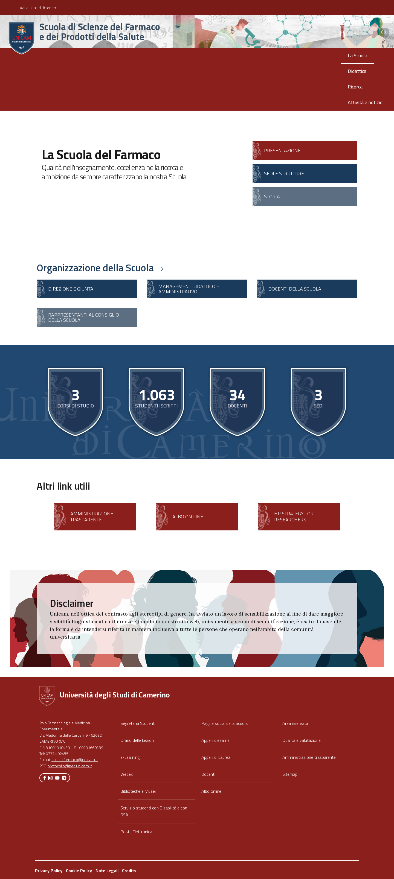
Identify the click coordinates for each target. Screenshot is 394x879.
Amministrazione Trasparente (91, 516)
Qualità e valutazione (301, 740)
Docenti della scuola (294, 288)
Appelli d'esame (215, 740)
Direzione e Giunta (70, 288)
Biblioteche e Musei (138, 791)
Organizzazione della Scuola (101, 267)
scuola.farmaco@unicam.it (74, 760)
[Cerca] (380, 32)
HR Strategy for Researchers (294, 516)
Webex (126, 774)
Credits (129, 870)
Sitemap (289, 774)
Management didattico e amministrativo (188, 289)
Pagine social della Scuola (224, 723)
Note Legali (106, 870)
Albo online (211, 791)
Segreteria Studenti (137, 723)
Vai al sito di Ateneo (38, 7)
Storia (272, 196)
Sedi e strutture (284, 173)
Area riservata (295, 723)
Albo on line (187, 516)
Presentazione (282, 150)
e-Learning (130, 757)
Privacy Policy (48, 870)
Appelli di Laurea (215, 757)
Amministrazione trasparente (309, 757)
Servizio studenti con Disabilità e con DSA (153, 811)
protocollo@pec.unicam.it (70, 766)
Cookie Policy (79, 870)
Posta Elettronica (136, 831)
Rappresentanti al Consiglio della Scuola (83, 317)
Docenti (208, 774)
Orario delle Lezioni (137, 740)
